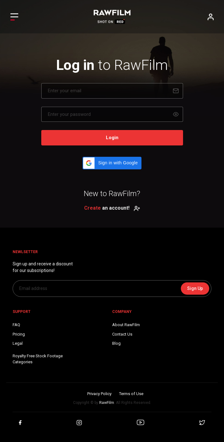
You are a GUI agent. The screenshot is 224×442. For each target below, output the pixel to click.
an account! (112, 208)
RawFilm (106, 402)
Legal (18, 343)
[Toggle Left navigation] (14, 17)
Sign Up (195, 288)
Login (112, 137)
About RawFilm (126, 324)
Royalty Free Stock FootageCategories (38, 359)
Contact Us (122, 334)
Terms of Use (131, 393)
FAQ (16, 324)
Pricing (19, 334)
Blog (116, 343)
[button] (112, 163)
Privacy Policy (99, 393)
